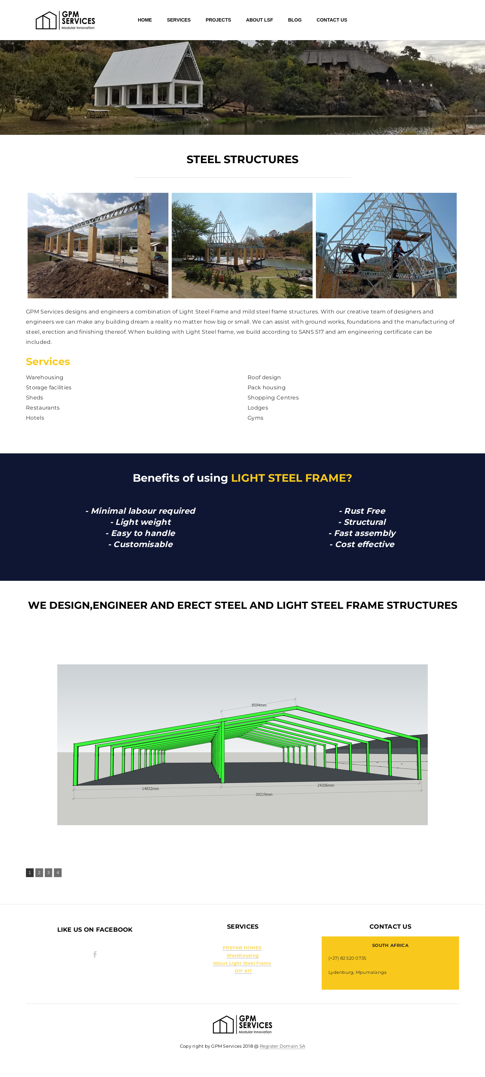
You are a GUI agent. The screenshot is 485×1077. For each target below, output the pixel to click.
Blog (294, 20)
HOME (145, 20)
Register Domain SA (282, 1046)
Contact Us (332, 20)
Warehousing (243, 955)
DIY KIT (243, 971)
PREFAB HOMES (242, 947)
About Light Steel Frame (242, 963)
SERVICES (179, 20)
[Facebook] (95, 955)
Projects (218, 20)
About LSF (259, 20)
